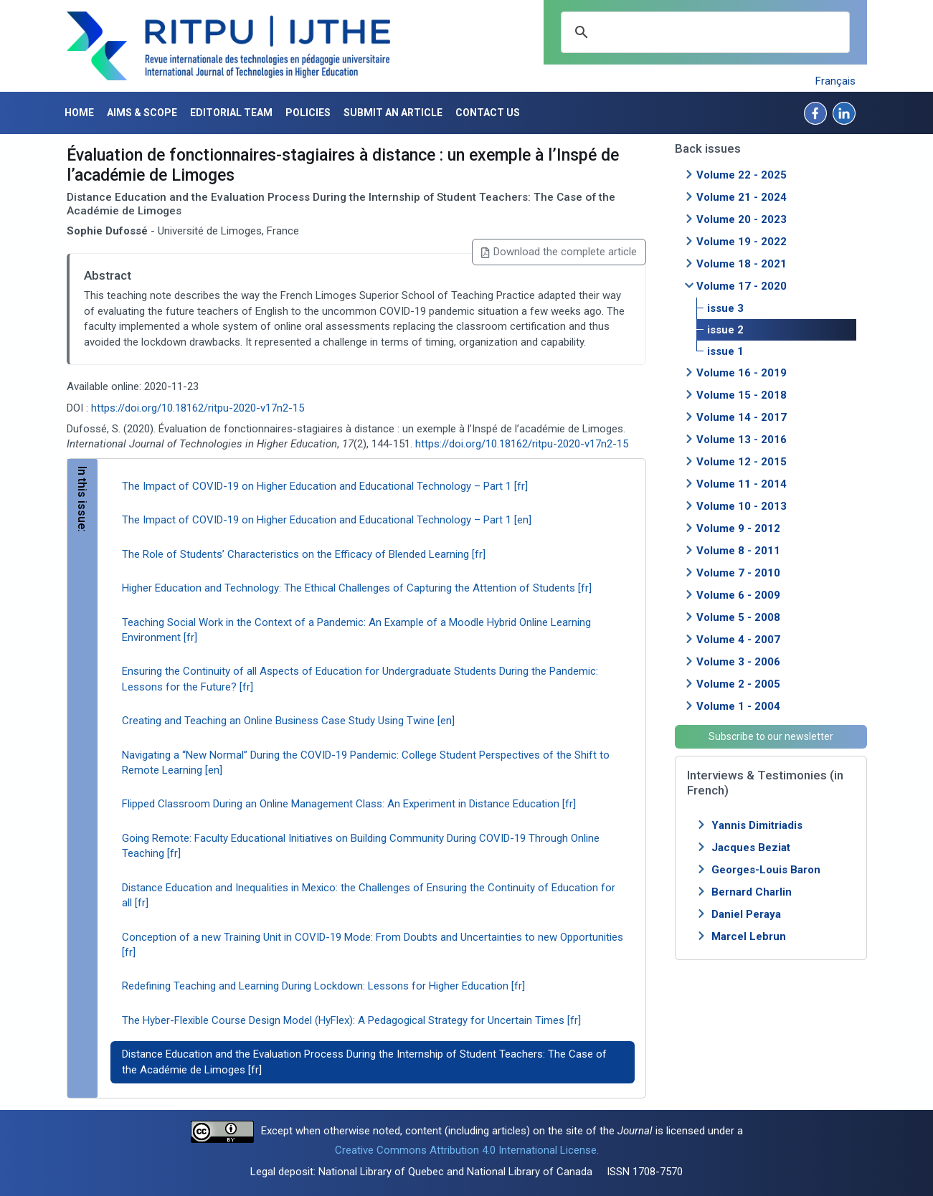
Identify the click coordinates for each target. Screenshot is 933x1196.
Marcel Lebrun (748, 936)
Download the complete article (558, 251)
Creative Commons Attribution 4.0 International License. (467, 1150)
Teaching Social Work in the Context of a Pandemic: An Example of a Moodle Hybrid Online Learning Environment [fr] (356, 630)
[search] (703, 32)
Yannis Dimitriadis (756, 825)
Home (79, 112)
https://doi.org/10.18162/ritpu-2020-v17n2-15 (197, 408)
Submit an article (393, 112)
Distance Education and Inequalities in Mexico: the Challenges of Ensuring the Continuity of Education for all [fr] (368, 895)
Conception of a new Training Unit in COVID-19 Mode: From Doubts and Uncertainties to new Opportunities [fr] (372, 945)
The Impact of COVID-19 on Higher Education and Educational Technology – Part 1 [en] (326, 519)
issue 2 (725, 329)
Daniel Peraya (746, 914)
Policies (308, 112)
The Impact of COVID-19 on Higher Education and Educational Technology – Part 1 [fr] (325, 486)
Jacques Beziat (750, 847)
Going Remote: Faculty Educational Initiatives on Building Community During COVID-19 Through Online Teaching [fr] (361, 846)
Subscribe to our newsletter (771, 736)
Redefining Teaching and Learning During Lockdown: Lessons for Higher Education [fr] (323, 985)
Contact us (487, 112)
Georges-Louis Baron (765, 869)
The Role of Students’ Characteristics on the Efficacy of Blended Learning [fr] (304, 554)
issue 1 (725, 351)
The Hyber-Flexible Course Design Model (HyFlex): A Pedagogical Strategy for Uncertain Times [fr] (351, 1020)
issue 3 (725, 308)
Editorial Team (231, 112)
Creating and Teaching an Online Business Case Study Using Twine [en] (288, 720)
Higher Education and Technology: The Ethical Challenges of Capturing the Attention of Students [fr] (357, 588)
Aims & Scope (142, 112)
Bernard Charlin (751, 892)
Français (835, 81)
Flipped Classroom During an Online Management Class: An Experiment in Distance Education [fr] (349, 803)
